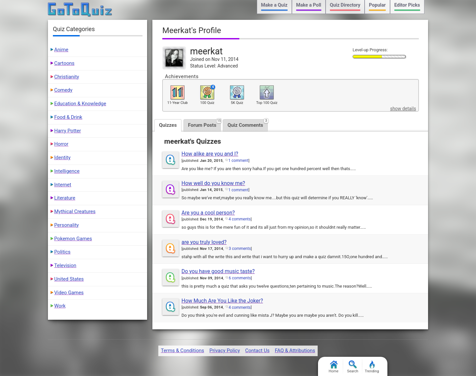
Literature (64, 198)
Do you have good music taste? (218, 271)
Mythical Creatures (75, 211)
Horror (61, 144)
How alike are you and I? (209, 154)
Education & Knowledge (80, 104)
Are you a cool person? (208, 213)
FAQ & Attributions (295, 350)
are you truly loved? (203, 242)
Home (333, 366)
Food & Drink (68, 117)
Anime (61, 50)
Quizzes (168, 125)
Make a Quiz (274, 5)
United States (69, 279)
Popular (377, 5)
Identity (62, 158)
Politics (62, 252)
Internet (62, 185)
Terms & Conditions (182, 350)
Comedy (63, 90)
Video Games (69, 293)
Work (59, 306)
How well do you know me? (213, 183)
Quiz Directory (345, 5)
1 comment (238, 160)
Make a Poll (308, 5)
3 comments (240, 248)
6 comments (240, 278)
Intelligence (67, 171)
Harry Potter (67, 131)
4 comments (239, 219)
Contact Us (257, 350)
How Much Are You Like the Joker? (222, 301)
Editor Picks (407, 5)
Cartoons (64, 63)
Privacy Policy (224, 350)
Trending (372, 366)
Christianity (66, 77)
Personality (66, 225)
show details (403, 108)
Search (352, 366)
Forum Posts (204, 123)
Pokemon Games (73, 239)
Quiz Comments (247, 123)
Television (65, 265)
